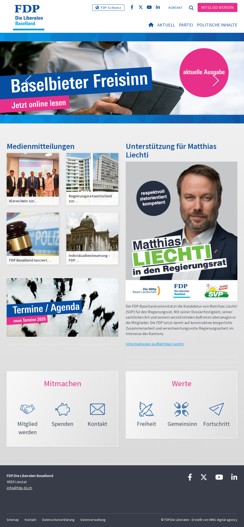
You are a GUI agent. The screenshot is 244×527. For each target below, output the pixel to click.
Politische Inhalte (217, 25)
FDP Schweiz (111, 7)
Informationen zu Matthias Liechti (155, 343)
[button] (28, 80)
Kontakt (176, 7)
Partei (186, 25)
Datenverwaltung (93, 519)
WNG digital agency (223, 519)
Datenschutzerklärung (58, 519)
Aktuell (166, 25)
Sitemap (13, 519)
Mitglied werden (217, 7)
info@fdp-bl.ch (19, 487)
